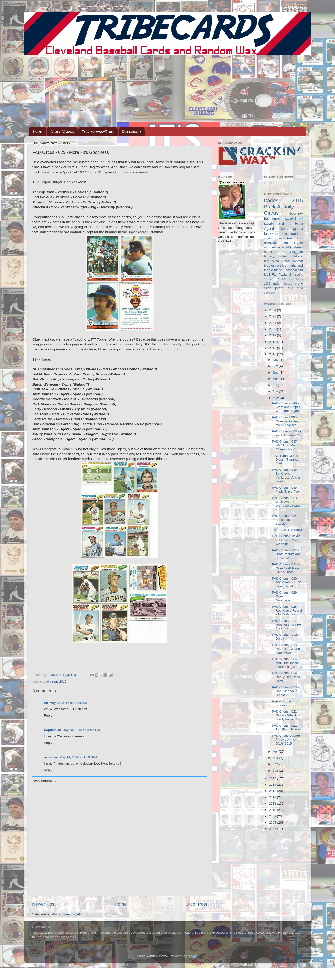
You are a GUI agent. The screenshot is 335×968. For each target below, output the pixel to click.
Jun (276, 391)
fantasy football (276, 256)
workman (51, 757)
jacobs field (284, 288)
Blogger (193, 956)
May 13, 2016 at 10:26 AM (68, 703)
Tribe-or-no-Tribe (98, 131)
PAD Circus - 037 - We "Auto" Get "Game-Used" (285, 445)
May (276, 397)
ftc (289, 223)
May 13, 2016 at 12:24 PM (81, 730)
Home (37, 131)
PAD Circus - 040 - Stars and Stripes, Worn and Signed (286, 407)
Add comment (45, 780)
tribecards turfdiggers (283, 252)
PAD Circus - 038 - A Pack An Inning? (286, 433)
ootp (271, 279)
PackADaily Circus (290, 279)
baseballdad (294, 270)
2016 (273, 354)
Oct (276, 366)
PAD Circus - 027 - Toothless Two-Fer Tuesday (287, 624)
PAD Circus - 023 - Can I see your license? (285, 691)
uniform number (289, 233)
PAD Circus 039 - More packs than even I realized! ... (286, 421)
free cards (295, 238)
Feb (276, 764)
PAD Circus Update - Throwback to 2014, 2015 (287, 739)
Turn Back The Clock (287, 530)
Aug (276, 378)
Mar (276, 758)
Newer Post (44, 904)
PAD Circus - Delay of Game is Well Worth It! (286, 540)
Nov (276, 360)
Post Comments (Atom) (69, 914)
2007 (273, 829)
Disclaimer (131, 131)
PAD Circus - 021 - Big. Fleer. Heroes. (287, 727)
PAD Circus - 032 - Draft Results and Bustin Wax (286, 554)
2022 (273, 316)
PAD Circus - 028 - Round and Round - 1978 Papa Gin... (287, 610)
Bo (46, 703)
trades (271, 200)
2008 (273, 822)
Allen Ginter (281, 261)
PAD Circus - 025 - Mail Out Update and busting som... (287, 662)
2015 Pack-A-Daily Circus (283, 206)
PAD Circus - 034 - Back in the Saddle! (285, 519)
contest (297, 261)
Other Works (62, 131)
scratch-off (294, 218)
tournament (274, 218)
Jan (276, 770)
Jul (275, 385)
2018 (273, 342)
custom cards (274, 238)
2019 (273, 335)
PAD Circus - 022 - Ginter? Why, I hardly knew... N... (286, 715)
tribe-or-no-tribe (275, 265)
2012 (273, 797)
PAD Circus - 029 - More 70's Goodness (285, 596)
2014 (273, 784)
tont (267, 261)
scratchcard (274, 223)
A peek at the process (281, 703)
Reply (48, 715)
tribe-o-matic (273, 270)
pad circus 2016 (55, 681)
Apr (276, 751)
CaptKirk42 (52, 730)
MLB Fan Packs (276, 274)
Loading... (225, 253)
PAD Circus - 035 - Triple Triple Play (286, 489)
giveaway (270, 242)
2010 (273, 810)
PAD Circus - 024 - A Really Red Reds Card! (286, 677)
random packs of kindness (283, 247)
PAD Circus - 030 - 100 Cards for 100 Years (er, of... (286, 582)
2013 (273, 791)
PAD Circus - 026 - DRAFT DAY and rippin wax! (286, 648)
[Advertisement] (167, 91)
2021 (273, 323)
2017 (273, 348)
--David (53, 675)
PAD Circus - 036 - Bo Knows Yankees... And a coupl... (286, 475)
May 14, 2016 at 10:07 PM (78, 757)
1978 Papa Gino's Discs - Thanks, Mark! (285, 459)
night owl (296, 265)
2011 (273, 803)
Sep (276, 372)
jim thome (293, 242)
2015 (273, 778)
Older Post (196, 904)
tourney (296, 213)
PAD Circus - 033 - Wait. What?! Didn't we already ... (286, 503)
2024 (273, 310)
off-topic (297, 256)
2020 (273, 329)
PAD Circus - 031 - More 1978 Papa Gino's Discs (286, 568)
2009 (273, 816)
